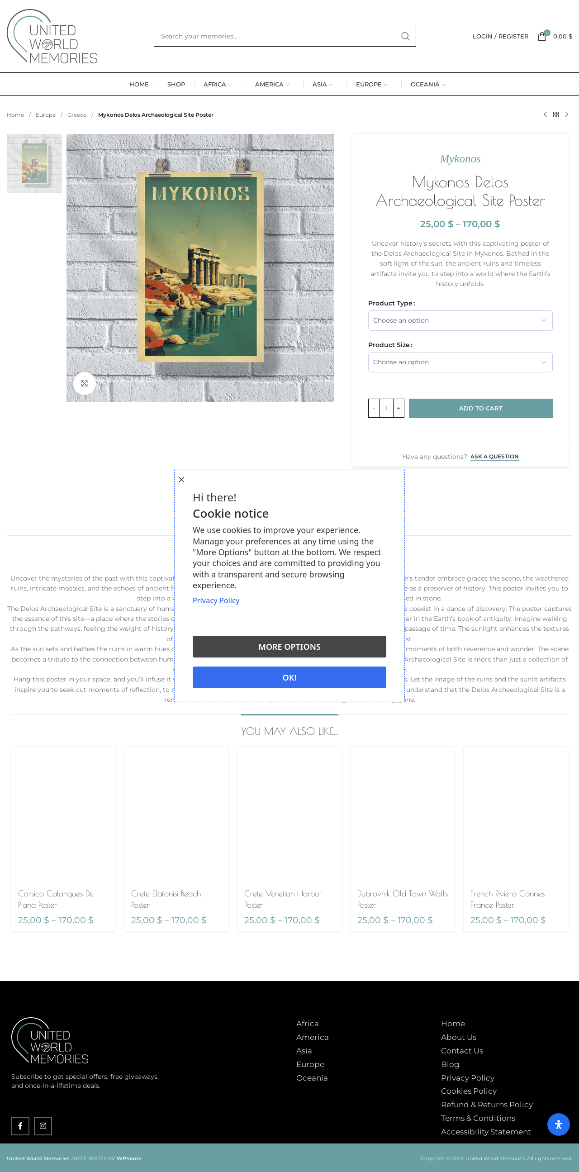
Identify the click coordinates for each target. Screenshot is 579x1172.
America (312, 1037)
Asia (304, 1050)
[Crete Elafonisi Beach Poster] (176, 814)
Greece (77, 114)
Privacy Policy (467, 1077)
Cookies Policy (469, 1091)
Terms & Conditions (478, 1118)
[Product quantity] (386, 408)
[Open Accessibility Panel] (558, 1124)
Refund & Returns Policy (487, 1104)
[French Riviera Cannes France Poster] (516, 814)
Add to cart (481, 408)
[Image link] (49, 1040)
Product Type (390, 303)
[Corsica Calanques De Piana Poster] (63, 814)
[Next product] (566, 115)
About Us (458, 1037)
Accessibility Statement (486, 1131)
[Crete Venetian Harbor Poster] (289, 814)
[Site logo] (52, 36)
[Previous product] (545, 115)
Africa (307, 1023)
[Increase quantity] (398, 408)
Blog (450, 1064)
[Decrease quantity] (374, 408)
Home (16, 114)
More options (289, 646)
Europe (46, 114)
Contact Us (462, 1050)
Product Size (389, 345)
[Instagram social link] (43, 1126)
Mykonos (460, 158)
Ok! (290, 677)
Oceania (312, 1077)
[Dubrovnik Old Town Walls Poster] (403, 814)
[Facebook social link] (20, 1126)
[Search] (285, 36)
